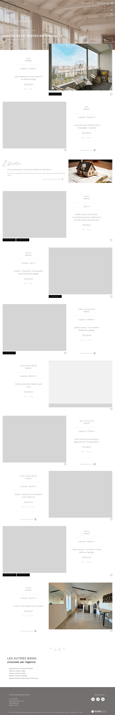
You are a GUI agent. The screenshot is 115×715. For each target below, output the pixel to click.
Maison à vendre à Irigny (17, 671)
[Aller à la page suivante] (63, 648)
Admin (62, 712)
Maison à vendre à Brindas (18, 676)
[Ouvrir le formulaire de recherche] (102, 3)
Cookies (81, 712)
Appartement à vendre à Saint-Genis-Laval (23, 678)
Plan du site (48, 712)
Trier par (92, 39)
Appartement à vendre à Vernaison (21, 668)
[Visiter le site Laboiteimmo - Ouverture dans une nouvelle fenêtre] (98, 711)
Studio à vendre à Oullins (17, 673)
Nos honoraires (40, 712)
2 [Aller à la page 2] (59, 648)
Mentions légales (56, 712)
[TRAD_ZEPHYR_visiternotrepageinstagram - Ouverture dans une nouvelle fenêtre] (98, 699)
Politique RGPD (74, 712)
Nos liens (67, 712)
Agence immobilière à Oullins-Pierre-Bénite (16, 30)
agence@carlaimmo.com (16, 701)
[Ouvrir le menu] (112, 3)
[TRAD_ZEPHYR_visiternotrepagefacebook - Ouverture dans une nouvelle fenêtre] (93, 699)
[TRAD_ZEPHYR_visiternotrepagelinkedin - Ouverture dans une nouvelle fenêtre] (103, 699)
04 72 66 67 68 (13, 699)
